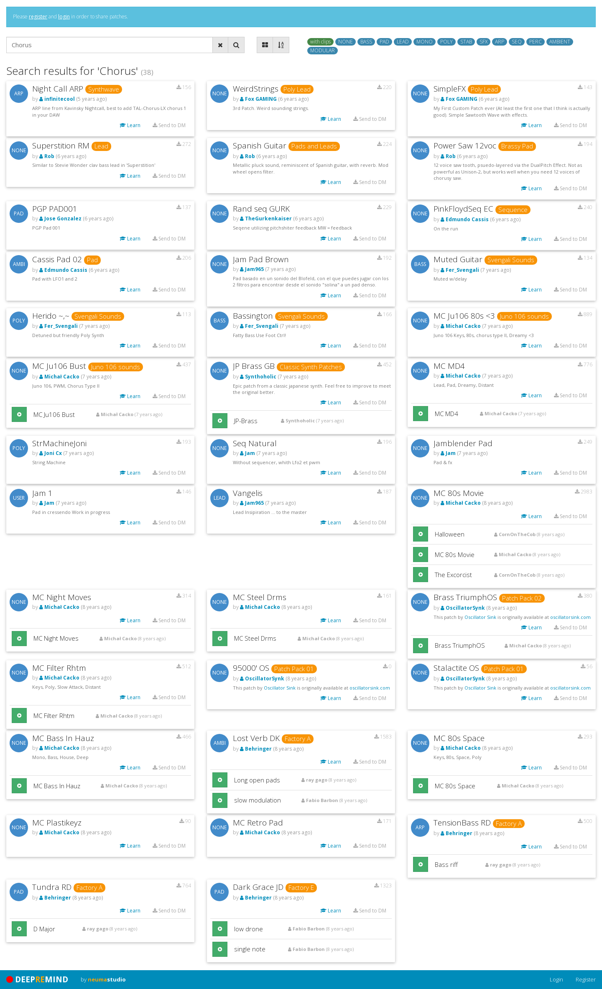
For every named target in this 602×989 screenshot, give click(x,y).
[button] (19, 414)
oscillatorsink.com (570, 617)
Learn (130, 125)
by (103, 979)
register (38, 16)
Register (586, 979)
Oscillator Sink (480, 617)
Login (556, 979)
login (64, 16)
